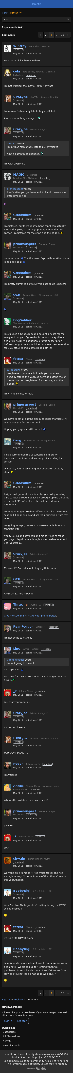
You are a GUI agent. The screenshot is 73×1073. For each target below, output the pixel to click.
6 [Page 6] (52, 34)
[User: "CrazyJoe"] (7, 130)
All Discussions (11, 1036)
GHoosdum (22, 215)
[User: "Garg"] (7, 441)
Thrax (18, 604)
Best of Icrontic (11, 1045)
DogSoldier (22, 320)
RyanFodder (23, 626)
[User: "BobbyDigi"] (7, 892)
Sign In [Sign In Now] (8, 1021)
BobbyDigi (21, 890)
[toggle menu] (4, 4)
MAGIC (18, 174)
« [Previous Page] (40, 34)
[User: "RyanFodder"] (7, 628)
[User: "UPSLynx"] (7, 98)
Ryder (18, 763)
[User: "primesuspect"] (7, 245)
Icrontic (36, 4)
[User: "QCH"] (7, 296)
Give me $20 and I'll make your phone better (30, 615)
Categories (9, 1032)
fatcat (18, 358)
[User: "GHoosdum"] (7, 216)
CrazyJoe (20, 129)
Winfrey (19, 46)
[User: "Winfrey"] (7, 48)
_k (15, 691)
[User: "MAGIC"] (7, 176)
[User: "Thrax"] (7, 606)
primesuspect (15, 189)
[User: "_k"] (7, 692)
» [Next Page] (68, 34)
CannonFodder (15, 659)
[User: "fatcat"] (7, 360)
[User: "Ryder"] (7, 765)
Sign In (6, 999)
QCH (16, 294)
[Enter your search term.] (36, 20)
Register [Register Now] (22, 1021)
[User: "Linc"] (7, 650)
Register (18, 999)
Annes (18, 785)
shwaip (19, 858)
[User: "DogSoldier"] (7, 321)
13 (62, 34)
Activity (7, 1041)
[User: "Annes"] (7, 787)
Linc (16, 648)
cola (16, 71)
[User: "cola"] (7, 72)
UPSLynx (20, 96)
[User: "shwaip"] (7, 860)
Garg (17, 440)
